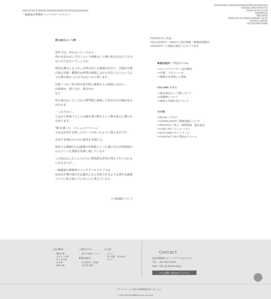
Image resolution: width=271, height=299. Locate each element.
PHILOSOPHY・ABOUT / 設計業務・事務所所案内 (179, 42)
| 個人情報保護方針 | (142, 289)
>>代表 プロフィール (170, 72)
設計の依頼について (91, 253)
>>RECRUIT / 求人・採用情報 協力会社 (181, 125)
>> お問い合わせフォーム (174, 272)
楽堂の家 (60, 265)
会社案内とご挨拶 (90, 262)
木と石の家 (61, 259)
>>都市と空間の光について (173, 100)
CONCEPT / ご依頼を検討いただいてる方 (174, 45)
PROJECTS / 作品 (160, 38)
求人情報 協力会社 (116, 256)
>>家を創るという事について (174, 93)
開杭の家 (60, 253)
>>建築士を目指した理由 (171, 76)
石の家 (59, 262)
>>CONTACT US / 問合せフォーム (177, 136)
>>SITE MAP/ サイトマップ (173, 132)
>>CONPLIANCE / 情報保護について (178, 121)
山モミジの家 (62, 256)
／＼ (258, 277)
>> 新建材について (122, 198)
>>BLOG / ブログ (167, 117)
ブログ (110, 259)
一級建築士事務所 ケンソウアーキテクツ (46, 14)
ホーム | (157, 289)
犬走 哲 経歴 (87, 265)
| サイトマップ (124, 289)
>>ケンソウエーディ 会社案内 (174, 68)
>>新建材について (167, 96)
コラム (110, 253)
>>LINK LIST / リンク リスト (173, 128)
